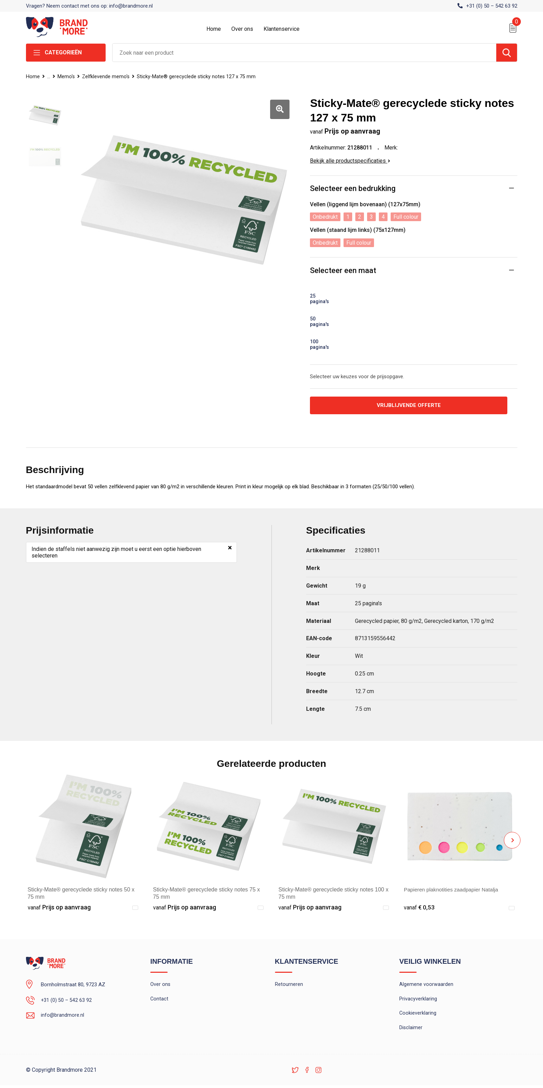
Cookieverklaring (418, 1015)
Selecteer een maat (343, 270)
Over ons (242, 29)
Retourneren (289, 985)
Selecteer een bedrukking (352, 188)
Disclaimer (411, 1030)
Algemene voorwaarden (426, 985)
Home (213, 29)
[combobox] (304, 53)
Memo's (67, 76)
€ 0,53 (419, 908)
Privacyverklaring (418, 1000)
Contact (159, 1000)
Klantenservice (282, 29)
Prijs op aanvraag (59, 908)
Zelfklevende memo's (107, 76)
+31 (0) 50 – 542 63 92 (491, 6)
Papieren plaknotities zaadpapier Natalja (453, 890)
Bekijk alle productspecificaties (350, 160)
